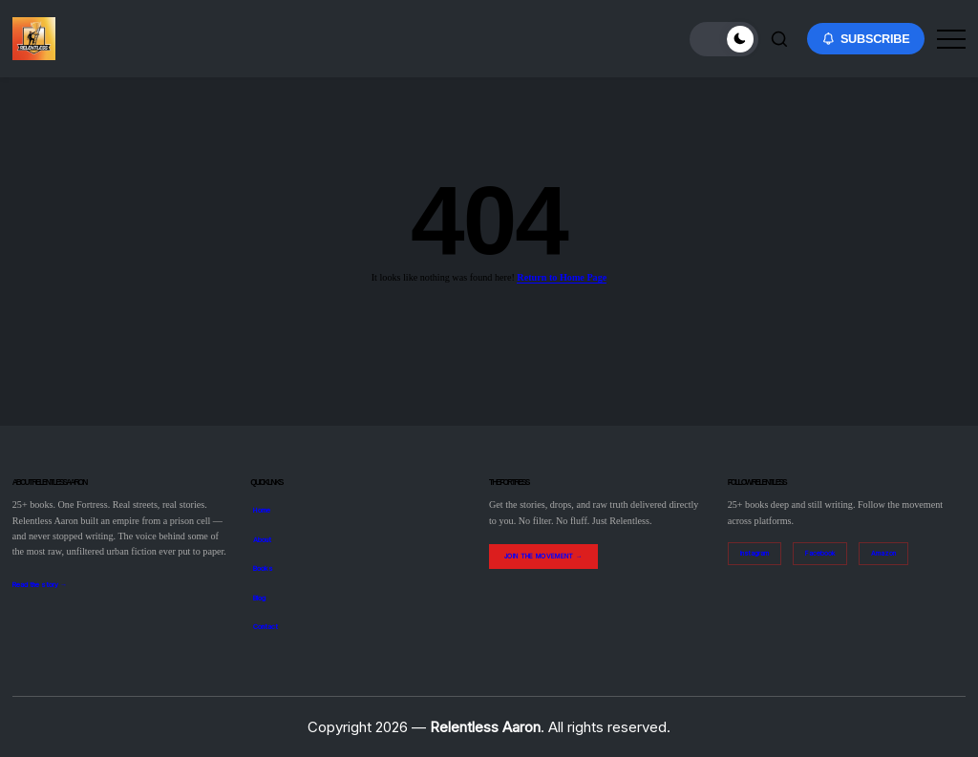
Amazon (883, 553)
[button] (724, 39)
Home (261, 510)
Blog (259, 598)
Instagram (754, 553)
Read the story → (39, 584)
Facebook (820, 553)
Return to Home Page (561, 277)
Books (263, 568)
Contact (265, 626)
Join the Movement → (543, 556)
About (262, 540)
